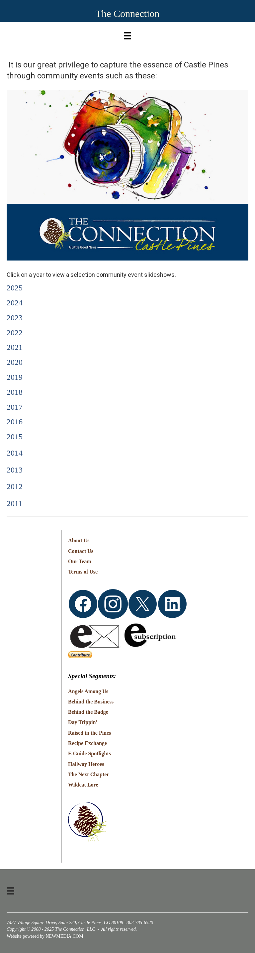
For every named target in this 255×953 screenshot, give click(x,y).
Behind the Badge (88, 712)
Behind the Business (91, 701)
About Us (78, 540)
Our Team (79, 561)
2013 (15, 470)
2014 (15, 453)
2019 (15, 377)
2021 (15, 347)
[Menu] (127, 34)
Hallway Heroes (86, 764)
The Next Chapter (88, 774)
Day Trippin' (82, 722)
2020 (15, 362)
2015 (15, 436)
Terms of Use (83, 572)
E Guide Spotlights (89, 753)
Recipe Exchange (87, 743)
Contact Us (80, 551)
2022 (15, 332)
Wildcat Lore (83, 785)
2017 (15, 407)
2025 (15, 287)
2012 (15, 486)
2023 (15, 317)
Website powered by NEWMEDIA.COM (45, 936)
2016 (15, 421)
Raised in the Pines (89, 733)
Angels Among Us (88, 691)
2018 (15, 392)
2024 (15, 302)
